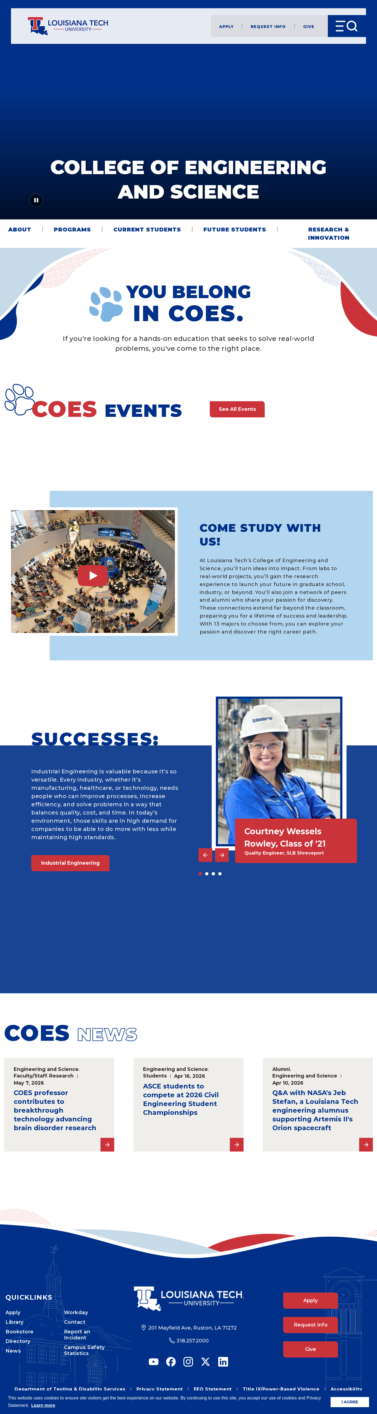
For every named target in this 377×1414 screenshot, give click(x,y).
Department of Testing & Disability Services (70, 1389)
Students (155, 1076)
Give (308, 26)
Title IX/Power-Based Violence (281, 1389)
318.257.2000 (193, 1341)
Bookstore (19, 1332)
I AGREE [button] (350, 1401)
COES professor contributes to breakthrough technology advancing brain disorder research (55, 1110)
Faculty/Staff (30, 1076)
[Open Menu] (347, 26)
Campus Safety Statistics (84, 1350)
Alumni (281, 1069)
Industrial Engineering (70, 863)
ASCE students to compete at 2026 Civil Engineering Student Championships (181, 1099)
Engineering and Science (46, 1069)
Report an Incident (77, 1335)
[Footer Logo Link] (188, 1299)
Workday (76, 1313)
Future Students (234, 229)
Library (14, 1322)
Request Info (268, 26)
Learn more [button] (43, 1405)
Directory (17, 1341)
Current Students (147, 229)
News (13, 1351)
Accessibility (346, 1389)
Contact (75, 1322)
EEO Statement (213, 1389)
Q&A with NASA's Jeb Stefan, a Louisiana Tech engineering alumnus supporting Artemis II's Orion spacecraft (315, 1110)
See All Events (237, 409)
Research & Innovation (329, 233)
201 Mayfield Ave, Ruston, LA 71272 (192, 1328)
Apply (226, 26)
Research (61, 1076)
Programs (72, 229)
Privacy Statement (159, 1389)
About (19, 229)
